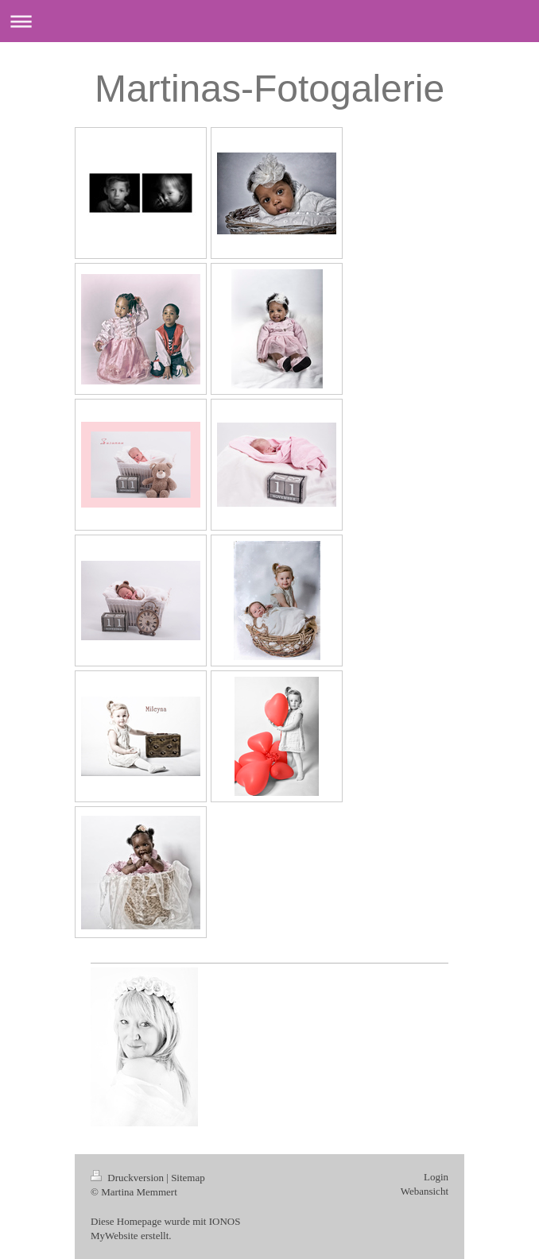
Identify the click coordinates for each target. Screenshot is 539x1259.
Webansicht (424, 1191)
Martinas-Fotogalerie (269, 89)
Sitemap (188, 1178)
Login (436, 1177)
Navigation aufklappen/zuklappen (269, 21)
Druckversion (128, 1178)
